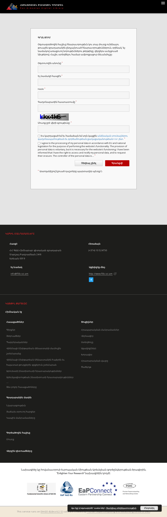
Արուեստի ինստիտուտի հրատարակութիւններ (34, 371)
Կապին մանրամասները (20, 417)
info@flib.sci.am (19, 273)
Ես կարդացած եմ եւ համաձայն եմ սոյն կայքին (83, 137)
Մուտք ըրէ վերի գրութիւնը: (55, 122)
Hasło (41, 89)
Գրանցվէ (117, 163)
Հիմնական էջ (13, 311)
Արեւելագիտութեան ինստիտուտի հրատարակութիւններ (40, 377)
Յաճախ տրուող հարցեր (20, 411)
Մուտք (10, 439)
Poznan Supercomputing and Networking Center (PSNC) (118, 511)
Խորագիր (86, 354)
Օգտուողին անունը (50, 63)
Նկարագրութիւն (16, 405)
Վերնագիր (87, 335)
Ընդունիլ (149, 508)
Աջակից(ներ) (88, 348)
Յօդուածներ (13, 335)
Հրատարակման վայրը (94, 360)
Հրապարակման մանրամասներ (100, 329)
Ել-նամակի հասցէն (50, 76)
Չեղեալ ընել (88, 163)
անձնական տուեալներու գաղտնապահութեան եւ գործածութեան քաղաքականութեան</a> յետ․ (83, 137)
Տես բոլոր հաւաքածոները (21, 387)
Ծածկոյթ (86, 366)
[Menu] (163, 3)
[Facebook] (91, 279)
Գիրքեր (10, 329)
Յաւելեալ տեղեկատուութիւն (121, 508)
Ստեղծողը (87, 342)
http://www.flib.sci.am (101, 273)
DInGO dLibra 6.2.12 (52, 511)
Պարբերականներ (17, 342)
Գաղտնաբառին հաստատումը (57, 102)
